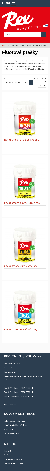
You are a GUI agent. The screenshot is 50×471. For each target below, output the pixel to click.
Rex (3, 45)
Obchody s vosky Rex (13, 459)
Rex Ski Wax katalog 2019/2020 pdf (18, 396)
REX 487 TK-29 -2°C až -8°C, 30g (20, 329)
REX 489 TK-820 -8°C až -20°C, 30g (22, 203)
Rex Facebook (10, 368)
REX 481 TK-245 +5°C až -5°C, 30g (21, 140)
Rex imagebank (10, 404)
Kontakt (7, 451)
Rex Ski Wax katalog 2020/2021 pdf (18, 392)
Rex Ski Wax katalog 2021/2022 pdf (18, 388)
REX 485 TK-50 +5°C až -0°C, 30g (20, 266)
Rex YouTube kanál (12, 363)
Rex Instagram (10, 372)
